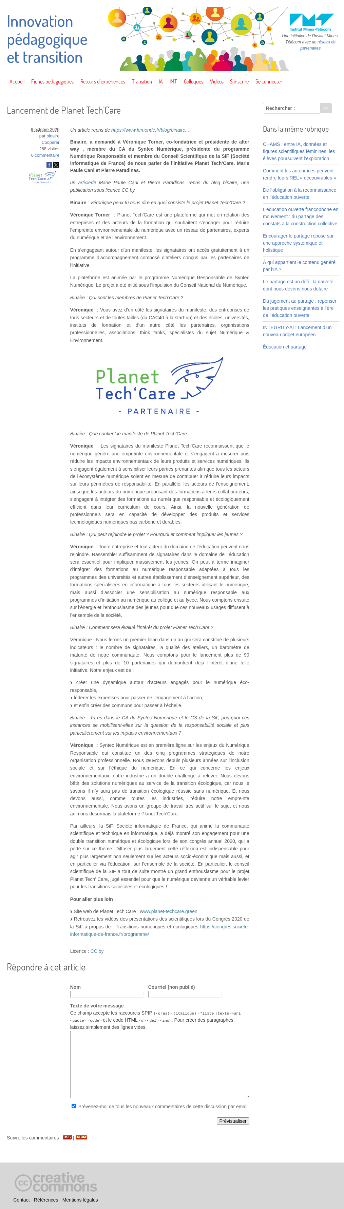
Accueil (16, 81)
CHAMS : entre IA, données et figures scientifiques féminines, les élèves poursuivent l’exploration (299, 151)
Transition (142, 81)
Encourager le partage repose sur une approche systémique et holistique (298, 243)
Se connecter (268, 81)
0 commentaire (45, 155)
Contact (21, 1200)
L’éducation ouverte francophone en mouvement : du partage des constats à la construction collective (301, 216)
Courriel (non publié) (171, 987)
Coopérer (51, 142)
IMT (173, 81)
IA (161, 81)
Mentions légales (80, 1200)
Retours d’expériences (102, 81)
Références (46, 1200)
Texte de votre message (97, 1005)
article (84, 182)
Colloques (193, 81)
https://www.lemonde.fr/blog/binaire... (150, 130)
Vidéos (217, 81)
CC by (97, 951)
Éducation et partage (285, 347)
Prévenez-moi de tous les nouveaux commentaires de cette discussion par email (163, 1106)
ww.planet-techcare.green (170, 911)
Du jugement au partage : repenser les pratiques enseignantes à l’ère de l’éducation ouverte (300, 308)
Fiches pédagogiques (52, 81)
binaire (52, 136)
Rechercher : (280, 108)
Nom (75, 987)
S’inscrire (239, 81)
